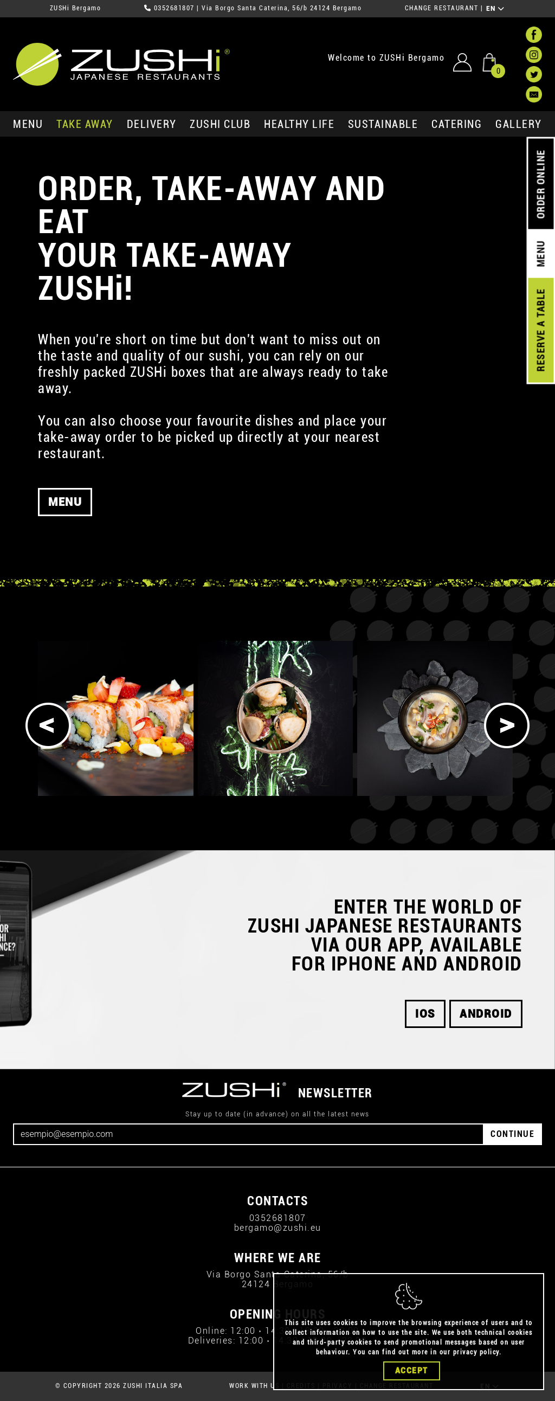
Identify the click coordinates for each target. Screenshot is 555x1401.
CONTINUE (512, 1134)
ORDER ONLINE (540, 184)
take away (84, 124)
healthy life (299, 124)
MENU (28, 124)
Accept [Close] (411, 1370)
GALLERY (518, 124)
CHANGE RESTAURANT (442, 8)
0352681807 (174, 8)
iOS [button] (425, 1013)
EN (495, 8)
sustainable (383, 124)
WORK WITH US (254, 1386)
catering (456, 124)
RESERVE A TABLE (540, 330)
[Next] (507, 725)
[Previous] (48, 725)
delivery (152, 124)
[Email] (248, 1134)
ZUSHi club (220, 124)
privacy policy (476, 1352)
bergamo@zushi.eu (277, 1228)
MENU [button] (65, 504)
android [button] (486, 1013)
